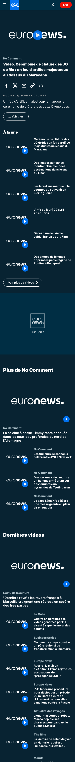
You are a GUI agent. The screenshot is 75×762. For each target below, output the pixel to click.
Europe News (43, 660)
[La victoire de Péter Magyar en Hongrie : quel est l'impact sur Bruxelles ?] (53, 744)
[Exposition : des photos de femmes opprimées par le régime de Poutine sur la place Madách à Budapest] (53, 264)
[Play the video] (37, 35)
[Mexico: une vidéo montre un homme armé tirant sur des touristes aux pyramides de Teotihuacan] (53, 482)
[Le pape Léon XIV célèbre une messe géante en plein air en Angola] (53, 506)
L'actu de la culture (16, 592)
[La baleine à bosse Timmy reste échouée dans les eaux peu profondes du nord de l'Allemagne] (37, 437)
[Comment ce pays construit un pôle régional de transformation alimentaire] (53, 647)
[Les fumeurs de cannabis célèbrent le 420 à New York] (53, 459)
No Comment (12, 427)
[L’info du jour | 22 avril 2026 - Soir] (53, 217)
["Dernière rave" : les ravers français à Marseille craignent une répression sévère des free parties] (37, 602)
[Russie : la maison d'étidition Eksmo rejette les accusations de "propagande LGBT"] (53, 671)
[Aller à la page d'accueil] (14, 5)
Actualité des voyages (49, 710)
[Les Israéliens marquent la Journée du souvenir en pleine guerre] (53, 194)
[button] (22, 283)
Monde (39, 757)
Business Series (45, 637)
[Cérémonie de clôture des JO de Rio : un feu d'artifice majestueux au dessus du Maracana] (53, 147)
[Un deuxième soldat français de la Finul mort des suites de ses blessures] (53, 241)
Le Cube (39, 614)
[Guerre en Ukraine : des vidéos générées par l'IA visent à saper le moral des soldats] (53, 624)
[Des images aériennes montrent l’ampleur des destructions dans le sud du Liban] (53, 170)
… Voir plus (16, 116)
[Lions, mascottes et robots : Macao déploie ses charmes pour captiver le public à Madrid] (53, 721)
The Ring (40, 734)
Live (66, 4)
